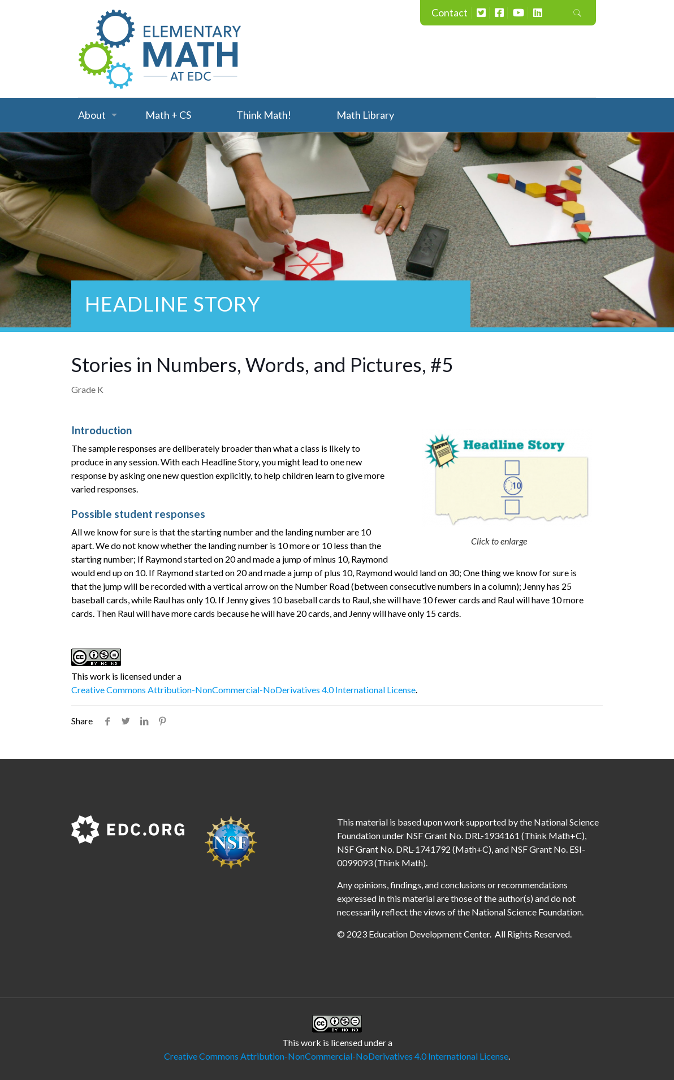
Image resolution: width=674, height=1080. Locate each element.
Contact (449, 12)
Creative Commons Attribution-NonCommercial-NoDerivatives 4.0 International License (243, 689)
